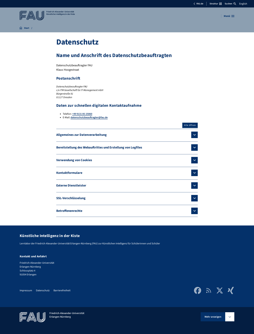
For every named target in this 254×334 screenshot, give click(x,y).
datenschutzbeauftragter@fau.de (89, 117)
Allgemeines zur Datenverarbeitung (81, 135)
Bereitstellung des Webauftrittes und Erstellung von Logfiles (99, 147)
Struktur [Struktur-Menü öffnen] (216, 3)
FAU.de (198, 3)
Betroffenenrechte (69, 211)
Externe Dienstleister (71, 185)
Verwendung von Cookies (74, 160)
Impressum (26, 290)
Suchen (230, 3)
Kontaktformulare (69, 173)
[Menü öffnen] (229, 16)
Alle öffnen (190, 125)
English (243, 4)
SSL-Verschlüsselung (71, 198)
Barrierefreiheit (61, 290)
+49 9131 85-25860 (82, 114)
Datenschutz (43, 290)
